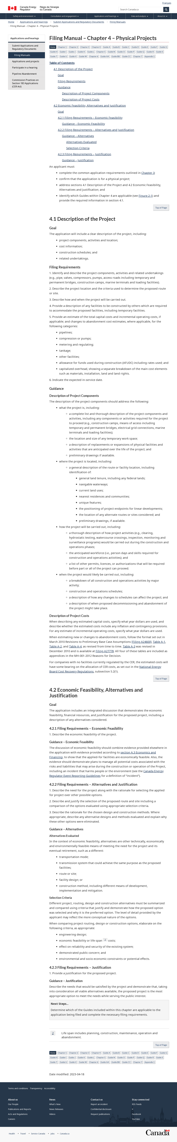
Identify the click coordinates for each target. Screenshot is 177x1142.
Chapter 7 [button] (137, 56)
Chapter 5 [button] (100, 51)
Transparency (36, 1088)
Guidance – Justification (78, 160)
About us (13, 1099)
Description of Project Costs (80, 99)
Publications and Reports (19, 1109)
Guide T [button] (53, 56)
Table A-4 (75, 646)
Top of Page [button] (161, 207)
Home (11, 21)
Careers (11, 1119)
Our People (13, 1104)
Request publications (100, 1114)
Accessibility (49, 1088)
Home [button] (52, 47)
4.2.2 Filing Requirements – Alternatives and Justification (96, 130)
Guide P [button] (130, 51)
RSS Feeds (137, 1104)
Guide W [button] (83, 56)
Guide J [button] (72, 51)
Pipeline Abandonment (24, 73)
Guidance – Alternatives (78, 136)
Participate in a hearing (24, 67)
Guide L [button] (90, 51)
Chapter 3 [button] (84, 47)
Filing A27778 (105, 651)
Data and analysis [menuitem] (139, 16)
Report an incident (99, 1104)
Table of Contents (62, 63)
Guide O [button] (121, 51)
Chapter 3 (148, 173)
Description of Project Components (85, 93)
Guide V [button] (73, 56)
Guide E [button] (144, 47)
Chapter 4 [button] (96, 47)
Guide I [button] (63, 51)
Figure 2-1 (145, 196)
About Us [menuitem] (162, 16)
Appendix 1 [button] (150, 56)
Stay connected (140, 1099)
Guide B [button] (116, 47)
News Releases (56, 1109)
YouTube (136, 1119)
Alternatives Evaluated (81, 142)
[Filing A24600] (141, 642)
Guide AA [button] (104, 56)
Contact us (97, 1099)
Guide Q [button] (140, 51)
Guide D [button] (135, 47)
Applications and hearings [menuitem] (106, 16)
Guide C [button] (125, 47)
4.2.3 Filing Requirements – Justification (84, 154)
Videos (52, 1114)
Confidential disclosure (101, 1109)
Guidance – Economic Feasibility (83, 124)
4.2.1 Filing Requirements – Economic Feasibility (90, 118)
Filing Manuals (118, 21)
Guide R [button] (150, 51)
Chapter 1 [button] (62, 47)
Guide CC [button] (126, 56)
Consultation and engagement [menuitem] (65, 16)
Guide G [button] (163, 47)
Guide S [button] (159, 51)
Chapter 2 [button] (73, 47)
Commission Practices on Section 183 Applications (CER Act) (25, 83)
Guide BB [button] (115, 56)
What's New (54, 1104)
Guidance (64, 87)
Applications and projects (25, 61)
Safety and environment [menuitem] (24, 16)
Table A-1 (159, 642)
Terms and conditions (18, 1088)
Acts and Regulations (18, 1114)
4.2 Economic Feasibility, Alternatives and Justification (90, 105)
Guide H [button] (53, 51)
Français (166, 3)
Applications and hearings (34, 21)
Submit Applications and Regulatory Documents (78, 21)
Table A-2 (55, 646)
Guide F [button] (154, 47)
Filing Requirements (71, 81)
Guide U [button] (63, 56)
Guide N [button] (111, 51)
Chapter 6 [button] (93, 56)
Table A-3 (129, 646)
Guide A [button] (106, 47)
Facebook (136, 1114)
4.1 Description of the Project (73, 69)
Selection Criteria (77, 148)
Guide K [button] (81, 51)
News (52, 1099)
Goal (61, 75)
